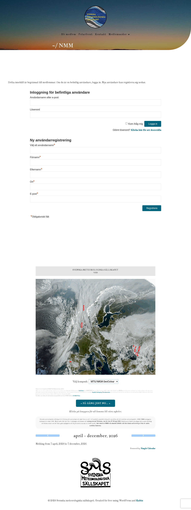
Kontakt (100, 34)
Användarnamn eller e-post (44, 97)
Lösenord (35, 110)
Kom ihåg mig (135, 124)
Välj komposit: (80, 382)
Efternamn (36, 170)
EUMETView (76, 396)
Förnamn (35, 157)
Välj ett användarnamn (42, 145)
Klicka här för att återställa (146, 130)
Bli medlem (68, 34)
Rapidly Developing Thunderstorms (101, 392)
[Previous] (48, 436)
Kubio (139, 500)
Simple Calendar (148, 448)
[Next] (143, 436)
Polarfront (85, 34)
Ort (32, 182)
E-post (34, 194)
